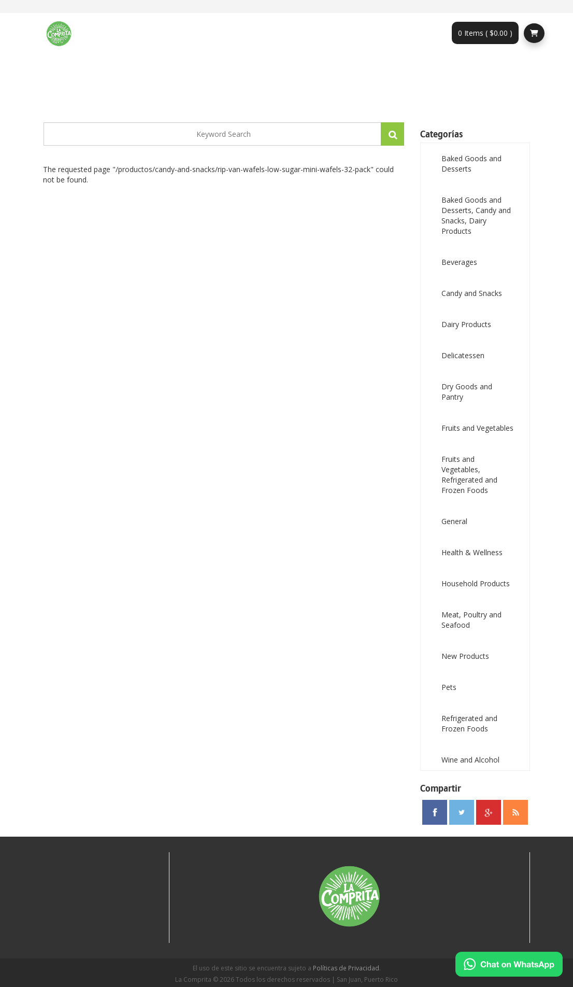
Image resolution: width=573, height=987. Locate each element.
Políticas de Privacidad (346, 968)
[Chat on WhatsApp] (509, 964)
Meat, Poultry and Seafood (471, 620)
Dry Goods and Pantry (466, 392)
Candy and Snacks (471, 293)
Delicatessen (462, 355)
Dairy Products (466, 324)
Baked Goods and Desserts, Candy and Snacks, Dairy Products (476, 215)
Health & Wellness (472, 552)
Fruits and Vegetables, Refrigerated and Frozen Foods (469, 474)
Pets (448, 687)
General (454, 521)
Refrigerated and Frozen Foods (469, 723)
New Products (465, 656)
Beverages (459, 262)
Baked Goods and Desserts (471, 163)
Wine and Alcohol (470, 760)
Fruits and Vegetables (477, 428)
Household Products (475, 583)
